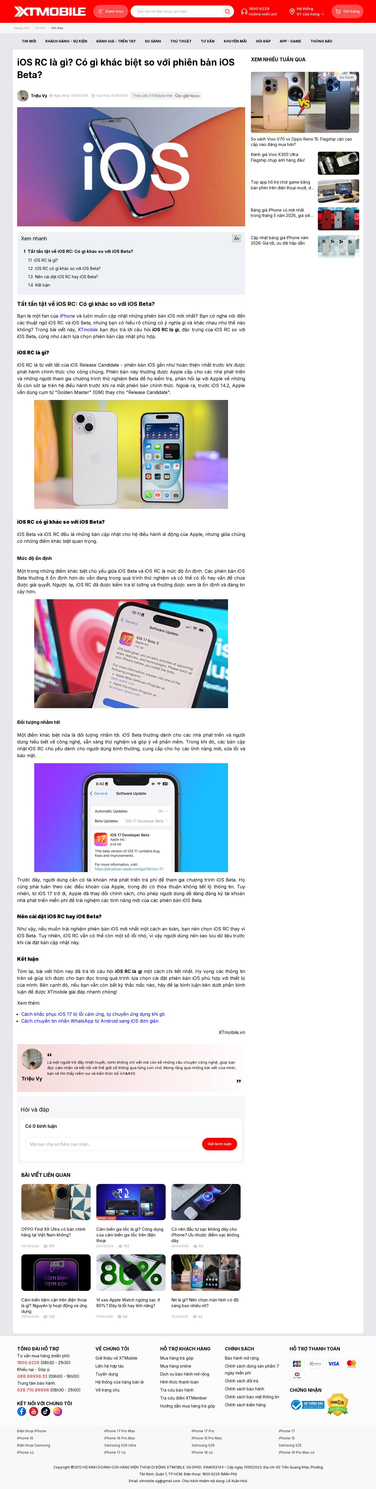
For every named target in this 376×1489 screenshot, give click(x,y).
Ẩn (236, 238)
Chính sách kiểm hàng (245, 1404)
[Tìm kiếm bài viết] (182, 11)
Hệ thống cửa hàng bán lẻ (119, 1382)
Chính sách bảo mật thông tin (252, 1396)
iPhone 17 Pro (203, 1431)
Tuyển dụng (106, 1374)
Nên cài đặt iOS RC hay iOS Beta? (63, 276)
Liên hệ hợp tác (109, 1366)
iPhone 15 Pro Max (207, 1438)
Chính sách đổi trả (241, 1380)
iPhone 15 (287, 1438)
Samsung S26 (203, 1445)
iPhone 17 (287, 1431)
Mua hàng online (175, 1366)
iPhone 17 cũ (114, 1452)
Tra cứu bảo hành (177, 1390)
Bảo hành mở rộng (242, 1358)
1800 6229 (259, 8)
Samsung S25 (290, 1445)
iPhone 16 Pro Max (119, 1438)
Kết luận (39, 285)
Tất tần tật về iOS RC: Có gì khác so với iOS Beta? (78, 251)
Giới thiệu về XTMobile (116, 1358)
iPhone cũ (25, 1452)
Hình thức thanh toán (179, 1382)
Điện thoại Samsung (33, 1445)
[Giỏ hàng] (347, 11)
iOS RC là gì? (43, 260)
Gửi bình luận (219, 1143)
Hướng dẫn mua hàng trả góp (187, 1405)
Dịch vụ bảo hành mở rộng (184, 1374)
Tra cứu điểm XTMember (183, 1397)
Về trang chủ (107, 1390)
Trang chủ (21, 28)
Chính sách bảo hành (244, 1388)
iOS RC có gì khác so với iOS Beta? (64, 268)
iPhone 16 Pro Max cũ (296, 1452)
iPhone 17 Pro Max (119, 1431)
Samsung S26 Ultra (120, 1445)
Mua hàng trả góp (177, 1358)
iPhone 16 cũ (202, 1452)
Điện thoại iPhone (31, 1431)
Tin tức (40, 28)
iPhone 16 (25, 1438)
